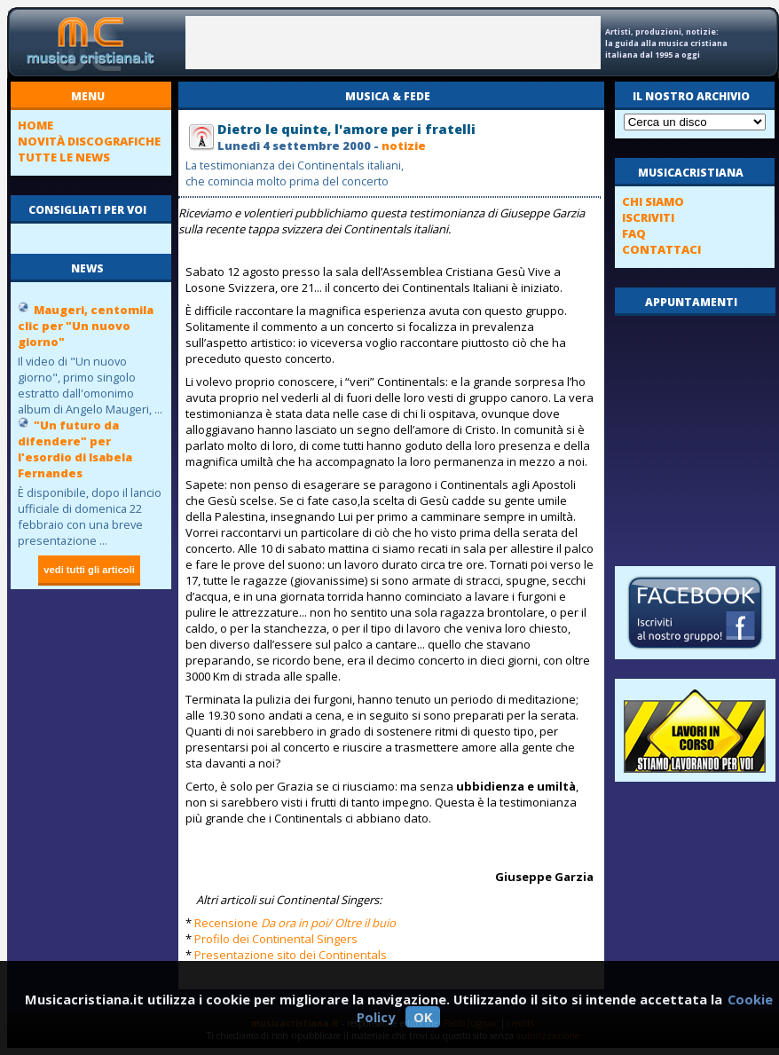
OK (422, 1017)
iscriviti (648, 217)
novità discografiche (89, 141)
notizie (404, 146)
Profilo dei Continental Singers (276, 939)
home (35, 125)
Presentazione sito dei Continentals (290, 955)
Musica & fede (387, 96)
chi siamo (653, 201)
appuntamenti (691, 302)
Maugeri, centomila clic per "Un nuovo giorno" (85, 326)
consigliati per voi (87, 209)
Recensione (295, 923)
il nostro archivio (691, 96)
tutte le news (64, 157)
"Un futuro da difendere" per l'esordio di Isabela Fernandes (75, 449)
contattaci (661, 249)
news (87, 268)
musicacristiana (691, 172)
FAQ (634, 233)
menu (88, 96)
